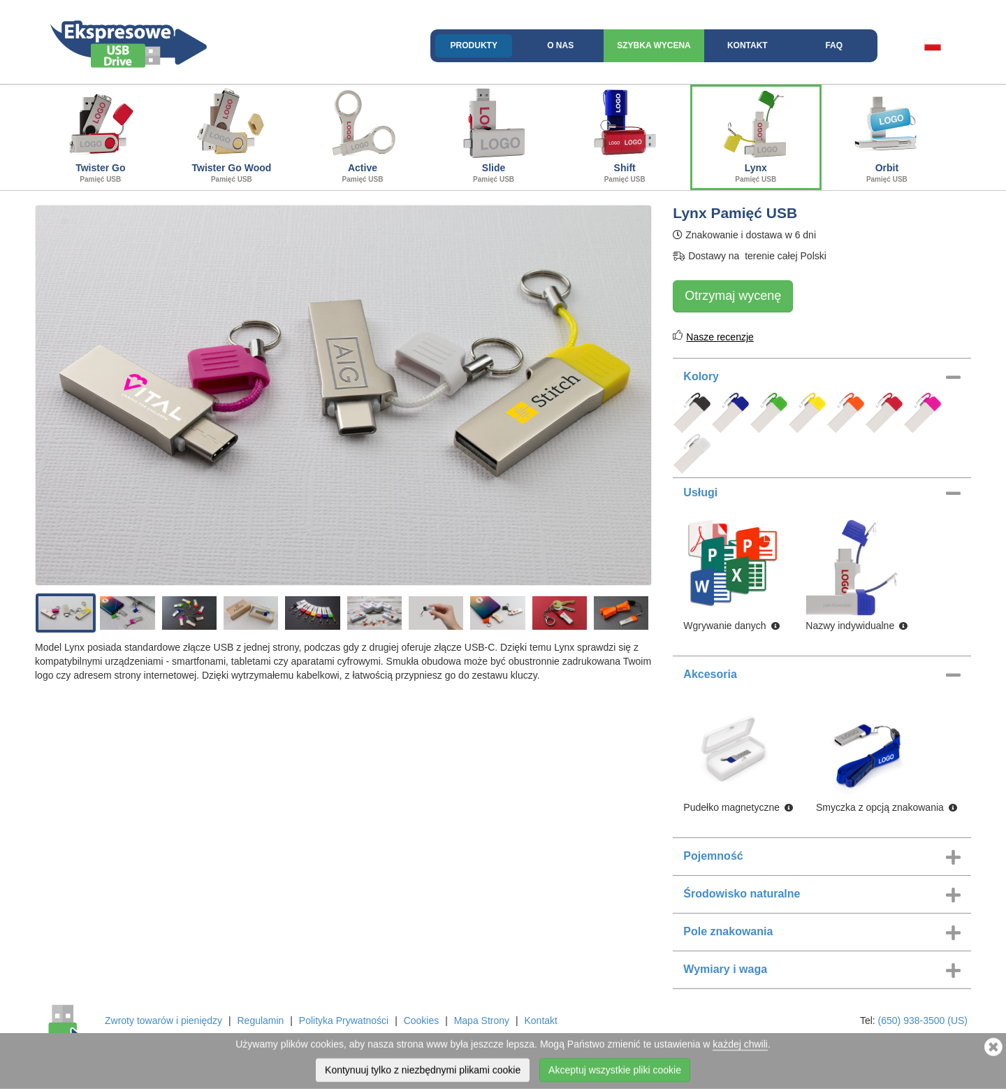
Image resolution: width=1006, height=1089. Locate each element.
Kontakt (747, 45)
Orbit (887, 136)
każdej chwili (740, 1047)
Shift (624, 136)
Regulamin (260, 1020)
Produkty (474, 45)
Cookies (421, 1020)
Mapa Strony (481, 1020)
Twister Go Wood (232, 136)
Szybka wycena (654, 45)
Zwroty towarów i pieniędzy (163, 1020)
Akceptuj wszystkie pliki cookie (614, 1073)
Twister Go (100, 136)
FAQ (834, 45)
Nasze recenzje (720, 336)
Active (362, 136)
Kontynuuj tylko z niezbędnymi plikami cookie (422, 1073)
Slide (493, 136)
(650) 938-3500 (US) (923, 1020)
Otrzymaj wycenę (733, 296)
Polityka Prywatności (343, 1020)
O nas (560, 45)
